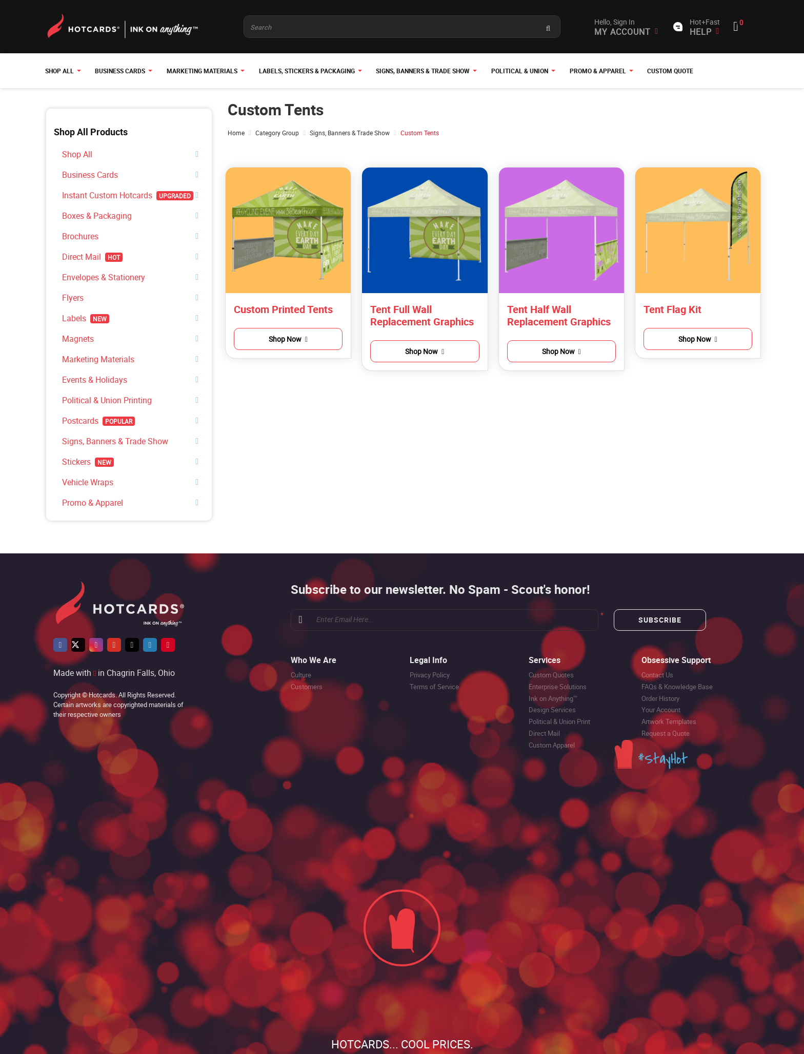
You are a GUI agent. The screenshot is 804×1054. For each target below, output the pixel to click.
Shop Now (288, 339)
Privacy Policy (430, 633)
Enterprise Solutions (558, 645)
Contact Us (657, 633)
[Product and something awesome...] (402, 26)
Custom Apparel (552, 703)
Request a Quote (665, 691)
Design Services (552, 668)
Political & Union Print (559, 680)
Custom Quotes (551, 633)
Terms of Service (434, 645)
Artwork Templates (668, 680)
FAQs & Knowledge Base (677, 645)
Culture (301, 633)
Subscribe (659, 578)
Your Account (660, 668)
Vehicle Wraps (83, 443)
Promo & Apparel (86, 461)
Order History (660, 657)
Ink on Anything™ (553, 657)
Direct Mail (544, 691)
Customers (307, 645)
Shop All (74, 152)
